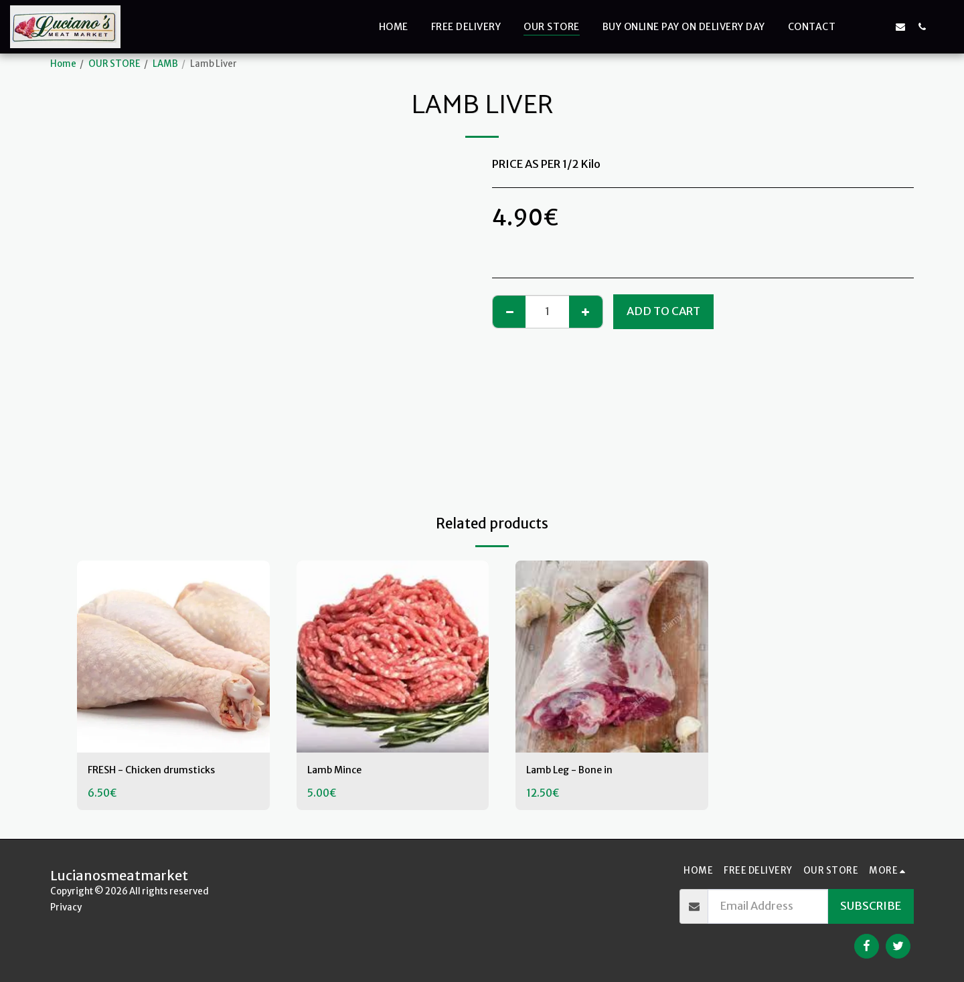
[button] (858, 26)
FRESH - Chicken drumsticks (160, 771)
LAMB (165, 64)
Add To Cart (663, 311)
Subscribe (870, 906)
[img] (173, 657)
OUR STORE (114, 64)
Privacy (66, 907)
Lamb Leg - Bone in (576, 771)
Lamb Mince (338, 771)
